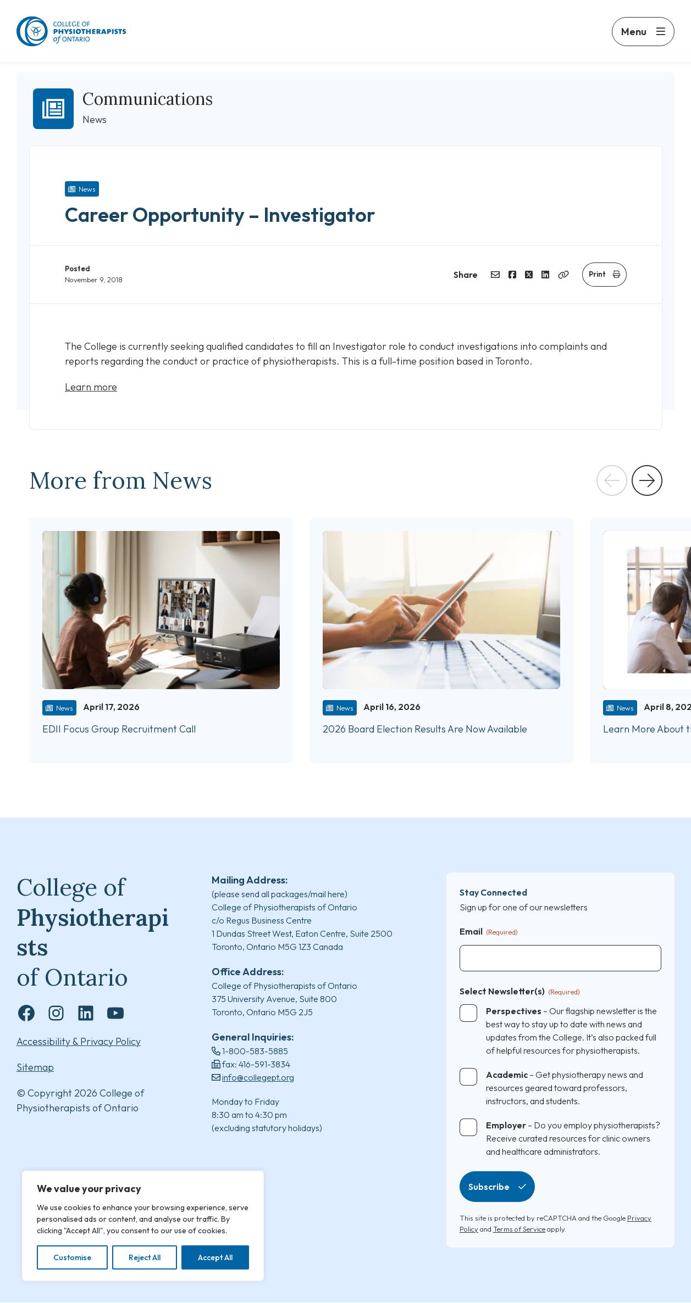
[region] (143, 1226)
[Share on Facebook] (512, 274)
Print (597, 274)
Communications (147, 98)
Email (489, 932)
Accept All (215, 1257)
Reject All (145, 1257)
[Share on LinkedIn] (545, 274)
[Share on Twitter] (529, 274)
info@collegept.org (258, 1077)
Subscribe (489, 1187)
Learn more (91, 387)
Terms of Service (519, 1228)
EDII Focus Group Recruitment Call (120, 729)
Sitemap (35, 1067)
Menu (633, 31)
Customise (72, 1257)
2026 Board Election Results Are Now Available (425, 729)
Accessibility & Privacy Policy (78, 1042)
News (87, 188)
